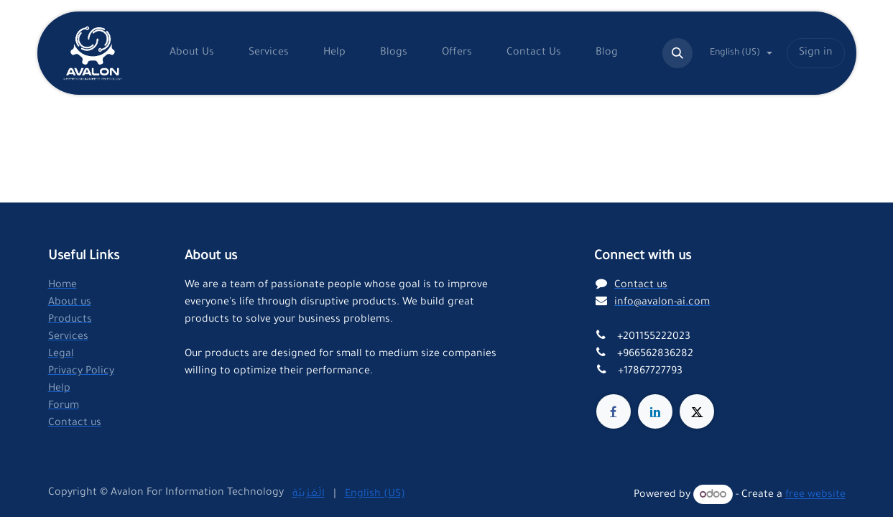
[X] (697, 411)
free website (815, 496)
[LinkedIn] (655, 411)
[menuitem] (191, 53)
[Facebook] (613, 411)
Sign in (816, 53)
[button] (677, 53)
